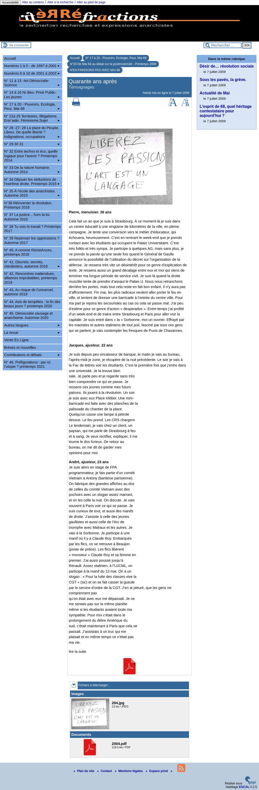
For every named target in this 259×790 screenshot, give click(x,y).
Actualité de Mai (215, 93)
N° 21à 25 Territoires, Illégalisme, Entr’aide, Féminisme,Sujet (32, 118)
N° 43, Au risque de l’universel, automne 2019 (29, 292)
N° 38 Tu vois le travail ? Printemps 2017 (32, 229)
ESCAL (244, 787)
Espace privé (157, 771)
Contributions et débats (32, 355)
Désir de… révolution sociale (227, 66)
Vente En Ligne (16, 340)
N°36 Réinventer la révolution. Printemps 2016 (28, 205)
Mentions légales (129, 771)
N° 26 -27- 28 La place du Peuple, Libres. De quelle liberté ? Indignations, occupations (32, 132)
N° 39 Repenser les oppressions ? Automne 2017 (31, 240)
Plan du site (84, 771)
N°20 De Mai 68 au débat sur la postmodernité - (113, 64)
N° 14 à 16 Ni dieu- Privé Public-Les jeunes (32, 94)
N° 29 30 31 (32, 144)
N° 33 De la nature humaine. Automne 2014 (32, 170)
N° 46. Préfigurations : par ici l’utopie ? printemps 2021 (27, 364)
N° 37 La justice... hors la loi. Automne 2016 (27, 217)
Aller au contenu (33, 2)
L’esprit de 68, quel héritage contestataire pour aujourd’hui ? (225, 111)
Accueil (75, 58)
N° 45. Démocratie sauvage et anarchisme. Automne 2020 (28, 315)
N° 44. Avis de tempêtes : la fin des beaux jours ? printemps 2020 (32, 304)
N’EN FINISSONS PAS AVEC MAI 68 (95, 70)
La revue (32, 333)
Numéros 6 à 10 (32, 73)
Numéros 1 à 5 (32, 66)
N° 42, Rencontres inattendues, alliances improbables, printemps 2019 (30, 278)
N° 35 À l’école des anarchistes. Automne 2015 (32, 193)
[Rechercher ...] (223, 45)
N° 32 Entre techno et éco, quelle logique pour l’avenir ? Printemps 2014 (32, 155)
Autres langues (32, 325)
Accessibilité (10, 2)
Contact (105, 771)
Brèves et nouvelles (20, 348)
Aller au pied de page (91, 2)
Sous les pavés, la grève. (223, 79)
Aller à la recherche (60, 2)
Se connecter (19, 45)
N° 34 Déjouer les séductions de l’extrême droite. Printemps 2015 (32, 181)
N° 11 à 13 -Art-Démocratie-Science (32, 83)
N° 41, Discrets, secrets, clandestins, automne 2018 (32, 264)
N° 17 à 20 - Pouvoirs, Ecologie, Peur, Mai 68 (115, 58)
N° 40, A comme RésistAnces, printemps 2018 (28, 252)
